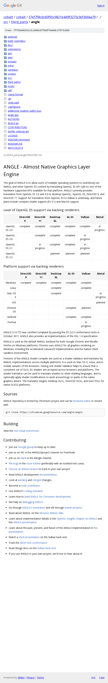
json (102, 677)
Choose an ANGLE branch (23, 469)
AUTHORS (13, 119)
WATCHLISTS (15, 147)
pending (22, 480)
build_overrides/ (16, 41)
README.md (15, 143)
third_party (19, 22)
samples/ (13, 69)
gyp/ (10, 57)
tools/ (11, 86)
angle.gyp (13, 115)
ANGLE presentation (24, 522)
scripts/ (12, 73)
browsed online (81, 401)
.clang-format (15, 94)
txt (93, 677)
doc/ (10, 45)
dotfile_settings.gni (18, 131)
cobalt (8, 17)
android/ (12, 36)
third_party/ (14, 82)
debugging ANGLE (33, 502)
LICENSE (13, 135)
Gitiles (21, 677)
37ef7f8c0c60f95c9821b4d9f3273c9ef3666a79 (62, 17)
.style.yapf (13, 102)
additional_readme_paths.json (24, 110)
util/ (10, 90)
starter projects (73, 507)
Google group (26, 447)
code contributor (30, 485)
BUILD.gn (13, 123)
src (5, 22)
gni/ (10, 53)
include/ (12, 61)
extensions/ (14, 49)
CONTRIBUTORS (17, 127)
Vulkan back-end (46, 548)
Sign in (101, 5)
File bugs (14, 463)
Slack (23, 458)
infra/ (11, 65)
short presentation (29, 537)
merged (37, 480)
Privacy (31, 677)
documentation (48, 474)
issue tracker (33, 463)
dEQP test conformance (33, 542)
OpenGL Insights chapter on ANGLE (77, 518)
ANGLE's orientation (33, 507)
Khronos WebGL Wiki (51, 513)
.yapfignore (14, 106)
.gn (9, 98)
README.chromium (19, 139)
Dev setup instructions (26, 430)
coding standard (33, 491)
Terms (40, 677)
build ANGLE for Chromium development (48, 496)
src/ (10, 78)
